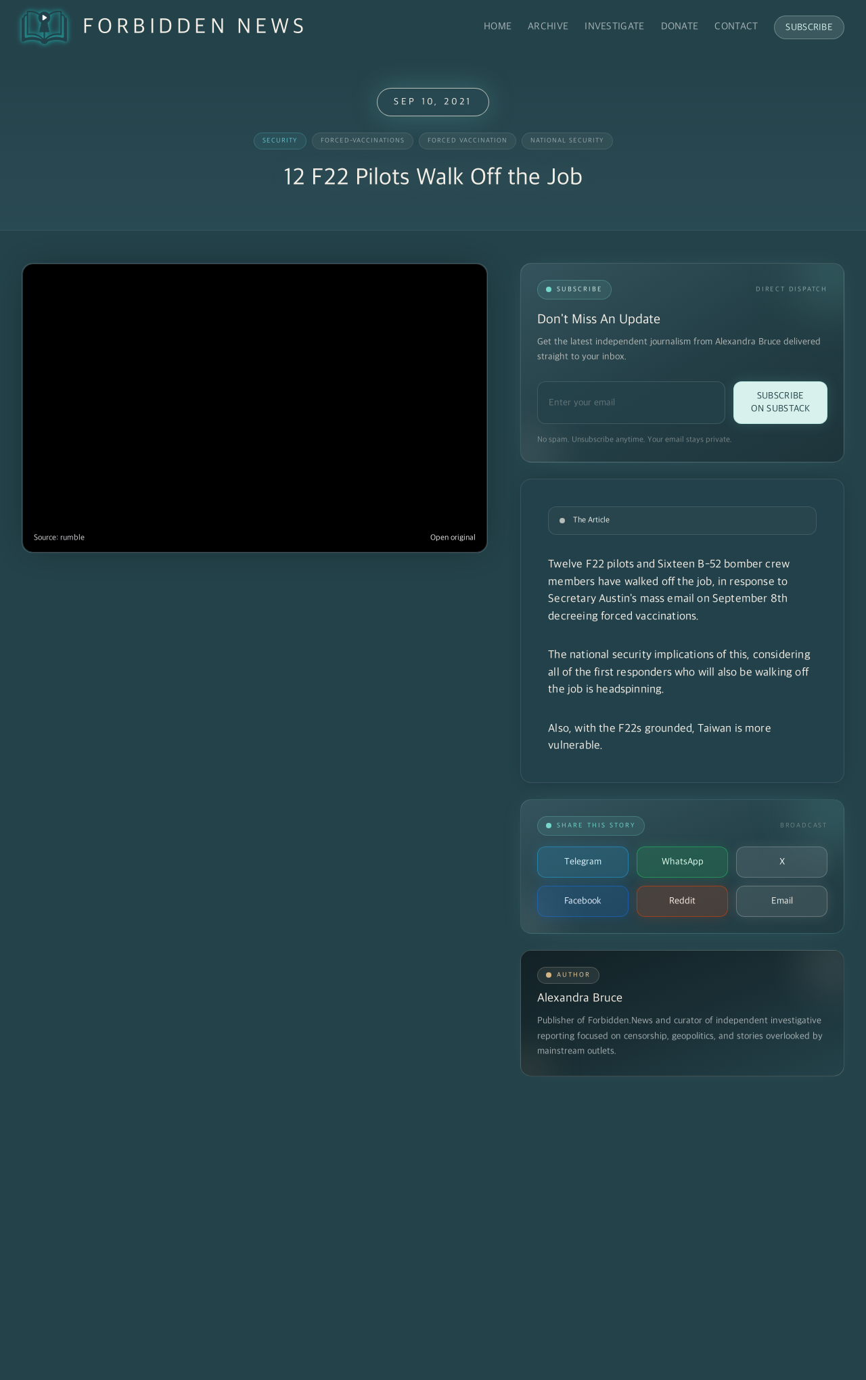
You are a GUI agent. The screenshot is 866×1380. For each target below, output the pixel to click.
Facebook (582, 901)
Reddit (682, 901)
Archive (548, 26)
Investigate (614, 26)
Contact (736, 26)
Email (782, 901)
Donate (680, 26)
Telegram (582, 861)
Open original (453, 538)
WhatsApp (683, 861)
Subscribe (809, 27)
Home (497, 26)
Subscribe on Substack (781, 402)
